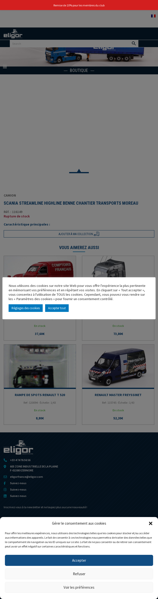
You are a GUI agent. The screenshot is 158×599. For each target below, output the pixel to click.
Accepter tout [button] (57, 308)
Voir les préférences (79, 587)
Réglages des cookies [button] (26, 308)
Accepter (79, 560)
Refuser (79, 574)
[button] (150, 523)
